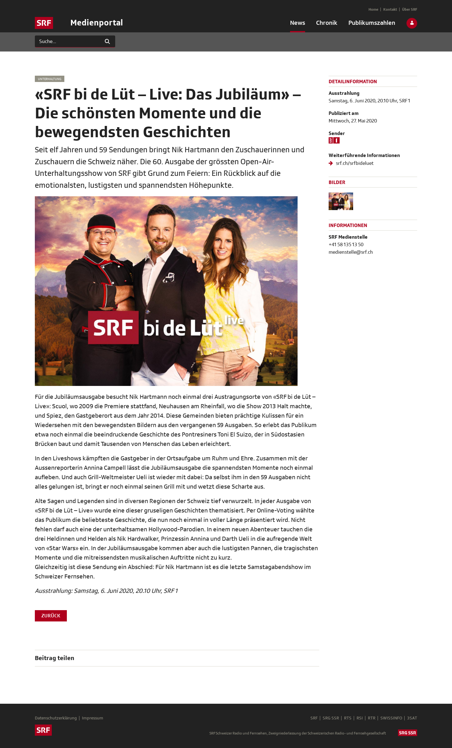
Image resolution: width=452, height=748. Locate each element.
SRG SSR (331, 718)
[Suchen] (67, 41)
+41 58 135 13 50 (346, 244)
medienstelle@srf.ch (351, 252)
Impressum (92, 718)
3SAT (412, 718)
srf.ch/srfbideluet (354, 163)
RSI (360, 718)
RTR (371, 718)
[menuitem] (297, 24)
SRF (314, 718)
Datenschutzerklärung (56, 718)
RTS (348, 718)
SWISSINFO (391, 718)
